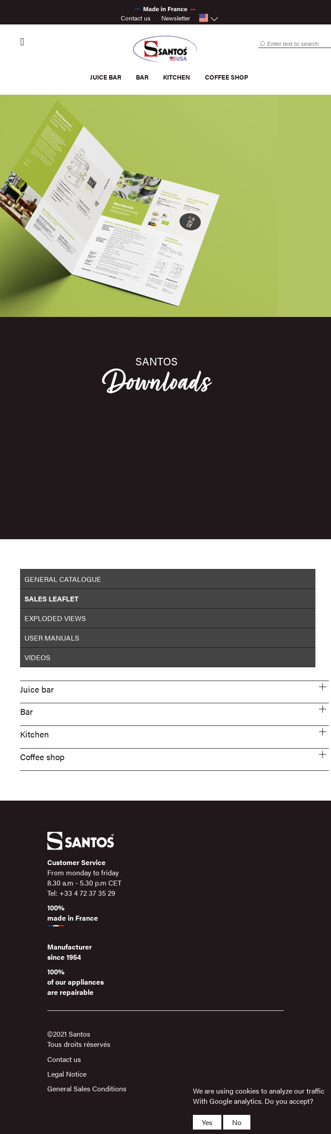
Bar (142, 76)
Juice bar (105, 76)
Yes (207, 1122)
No (236, 1122)
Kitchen (176, 76)
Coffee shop (226, 76)
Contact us (136, 17)
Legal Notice (66, 1074)
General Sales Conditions (87, 1088)
